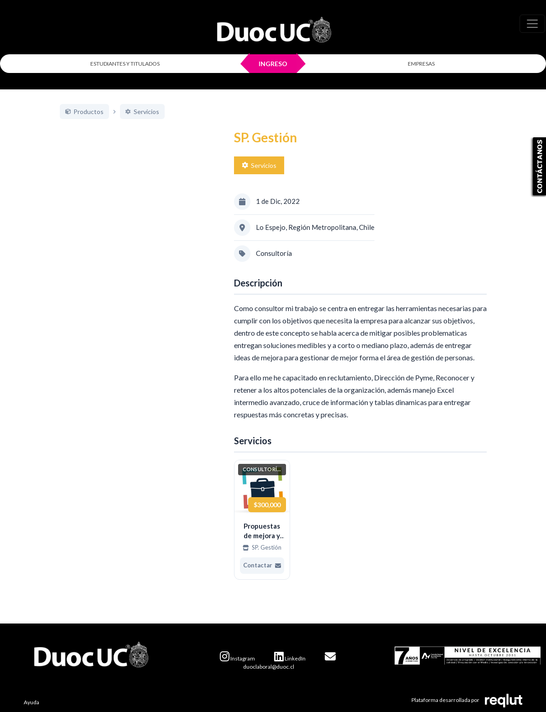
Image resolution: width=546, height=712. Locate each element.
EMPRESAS (421, 63)
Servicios (259, 165)
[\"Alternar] (532, 24)
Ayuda (31, 702)
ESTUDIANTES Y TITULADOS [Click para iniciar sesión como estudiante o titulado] (125, 63)
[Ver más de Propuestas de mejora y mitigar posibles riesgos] (262, 519)
